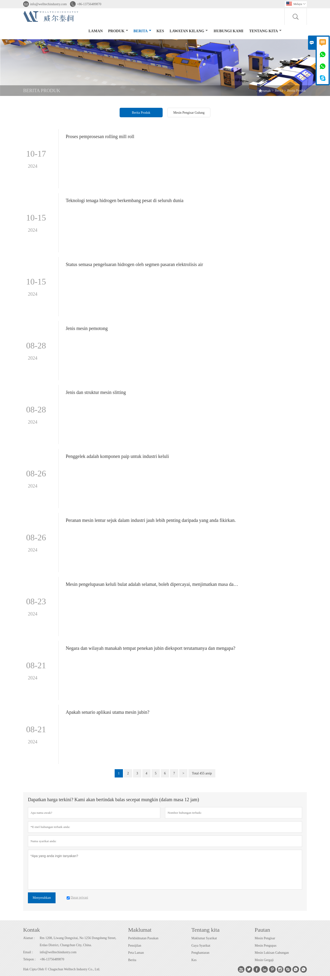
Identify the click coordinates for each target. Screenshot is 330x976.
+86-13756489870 (89, 4)
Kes (194, 960)
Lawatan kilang (188, 31)
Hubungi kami (228, 31)
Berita (142, 31)
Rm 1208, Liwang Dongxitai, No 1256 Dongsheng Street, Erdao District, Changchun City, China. (78, 941)
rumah (264, 90)
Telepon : (29, 959)
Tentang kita (265, 31)
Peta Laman (136, 952)
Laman (95, 31)
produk (118, 31)
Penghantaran (200, 952)
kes (160, 31)
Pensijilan (134, 945)
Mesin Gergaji (264, 960)
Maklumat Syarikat (204, 938)
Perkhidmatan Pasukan (143, 938)
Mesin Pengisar (265, 938)
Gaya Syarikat (200, 945)
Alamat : (29, 938)
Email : (28, 952)
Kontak (31, 930)
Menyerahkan (42, 897)
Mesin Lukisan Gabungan (272, 952)
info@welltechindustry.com (48, 4)
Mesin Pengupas (265, 945)
